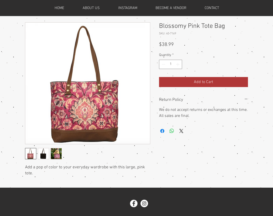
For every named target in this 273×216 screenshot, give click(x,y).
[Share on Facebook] (162, 131)
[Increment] (178, 64)
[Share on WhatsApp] (172, 131)
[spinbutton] (170, 64)
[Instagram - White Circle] (144, 203)
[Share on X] (181, 131)
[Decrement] (163, 64)
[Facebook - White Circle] (134, 203)
